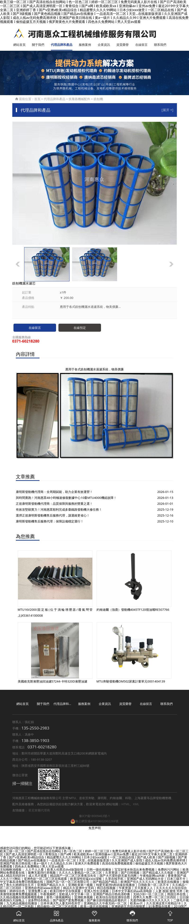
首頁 (37, 99)
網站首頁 (19, 44)
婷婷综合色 (17, 891)
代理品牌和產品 (61, 44)
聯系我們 (160, 44)
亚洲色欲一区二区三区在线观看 (46, 879)
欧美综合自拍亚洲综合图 (113, 897)
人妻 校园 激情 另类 (169, 891)
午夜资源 (125, 888)
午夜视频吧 (48, 894)
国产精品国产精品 (105, 882)
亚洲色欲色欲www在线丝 (43, 888)
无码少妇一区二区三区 (149, 894)
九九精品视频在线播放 (22, 903)
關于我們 (38, 44)
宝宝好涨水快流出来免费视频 (134, 870)
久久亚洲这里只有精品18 (163, 903)
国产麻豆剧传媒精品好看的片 (107, 900)
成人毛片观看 (38, 876)
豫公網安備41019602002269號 (94, 821)
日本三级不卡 (176, 879)
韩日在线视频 (106, 888)
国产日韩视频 (130, 873)
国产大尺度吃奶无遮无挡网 (118, 876)
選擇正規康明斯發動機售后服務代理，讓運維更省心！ (53, 515)
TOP (170, 915)
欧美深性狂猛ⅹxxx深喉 (86, 879)
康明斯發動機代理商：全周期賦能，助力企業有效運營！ (54, 492)
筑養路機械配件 (79, 99)
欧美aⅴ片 (137, 903)
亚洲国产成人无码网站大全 (145, 879)
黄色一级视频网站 (59, 897)
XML (136, 804)
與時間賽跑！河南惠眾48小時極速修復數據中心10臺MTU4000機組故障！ (66, 498)
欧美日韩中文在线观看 (65, 891)
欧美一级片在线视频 (94, 906)
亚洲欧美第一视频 (80, 885)
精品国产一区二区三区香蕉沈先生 (73, 876)
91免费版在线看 (160, 906)
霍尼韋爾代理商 (39, 810)
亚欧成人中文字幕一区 (74, 894)
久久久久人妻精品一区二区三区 (81, 873)
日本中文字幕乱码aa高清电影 (132, 891)
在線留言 (141, 44)
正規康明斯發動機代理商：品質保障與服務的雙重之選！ (54, 503)
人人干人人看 (34, 870)
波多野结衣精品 (39, 900)
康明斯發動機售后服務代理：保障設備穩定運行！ (50, 521)
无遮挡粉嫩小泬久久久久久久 (150, 900)
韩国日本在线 (176, 894)
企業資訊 (104, 44)
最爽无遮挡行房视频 (42, 873)
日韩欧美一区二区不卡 (154, 885)
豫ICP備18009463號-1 (94, 816)
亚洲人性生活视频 (96, 891)
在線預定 (80, 328)
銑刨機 (98, 99)
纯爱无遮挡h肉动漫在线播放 (116, 885)
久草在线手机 (114, 879)
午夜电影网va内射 (152, 876)
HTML (125, 804)
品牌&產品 (57, 915)
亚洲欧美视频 (83, 897)
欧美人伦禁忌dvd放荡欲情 (65, 870)
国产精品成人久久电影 (158, 873)
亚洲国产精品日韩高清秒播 (112, 894)
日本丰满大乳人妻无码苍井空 (60, 903)
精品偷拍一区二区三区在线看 (57, 906)
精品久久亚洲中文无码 (79, 888)
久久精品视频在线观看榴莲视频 (22, 897)
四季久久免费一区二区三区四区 (155, 897)
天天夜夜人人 (144, 888)
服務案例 (85, 44)
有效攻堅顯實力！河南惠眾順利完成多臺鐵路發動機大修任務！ (59, 509)
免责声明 (94, 828)
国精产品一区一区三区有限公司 (68, 882)
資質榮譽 (122, 44)
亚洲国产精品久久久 (51, 885)
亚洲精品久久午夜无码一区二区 (105, 903)
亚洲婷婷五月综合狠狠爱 (128, 906)
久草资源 (111, 873)
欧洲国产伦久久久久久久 (138, 882)
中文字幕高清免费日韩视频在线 (22, 882)
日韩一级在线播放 (99, 870)
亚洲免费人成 (37, 891)
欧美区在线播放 (169, 882)
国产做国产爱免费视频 (68, 900)
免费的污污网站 (169, 870)
